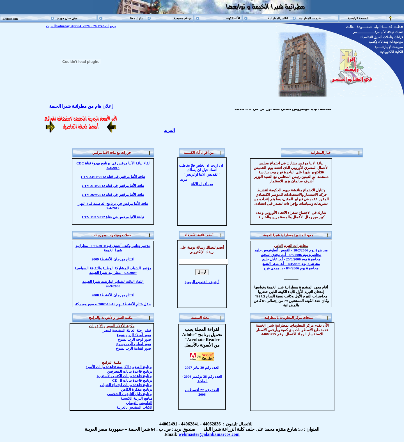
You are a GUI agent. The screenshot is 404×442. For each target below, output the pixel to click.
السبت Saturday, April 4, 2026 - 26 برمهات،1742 (81, 26)
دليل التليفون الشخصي (129, 394)
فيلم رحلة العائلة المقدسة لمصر (127, 330)
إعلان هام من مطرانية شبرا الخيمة (81, 106)
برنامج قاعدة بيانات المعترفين (129, 371)
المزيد (169, 130)
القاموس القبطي (139, 403)
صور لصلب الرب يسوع (133, 344)
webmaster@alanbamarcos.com (209, 434)
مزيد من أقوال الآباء (196, 181)
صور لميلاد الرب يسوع (134, 335)
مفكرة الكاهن (136, 389)
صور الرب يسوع (134, 339)
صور (133, 348)
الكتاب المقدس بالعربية (134, 407)
